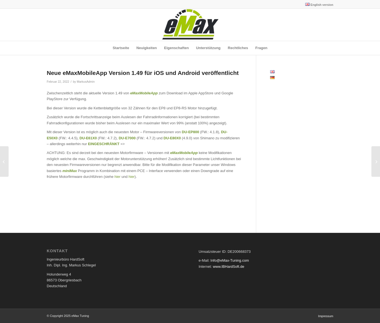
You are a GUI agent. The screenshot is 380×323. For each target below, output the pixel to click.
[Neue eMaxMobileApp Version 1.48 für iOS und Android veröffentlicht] (4, 161)
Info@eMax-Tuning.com (230, 260)
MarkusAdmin (86, 81)
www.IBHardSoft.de (228, 266)
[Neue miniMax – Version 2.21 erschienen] (375, 161)
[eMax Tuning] (190, 25)
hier (118, 177)
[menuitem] (317, 4)
